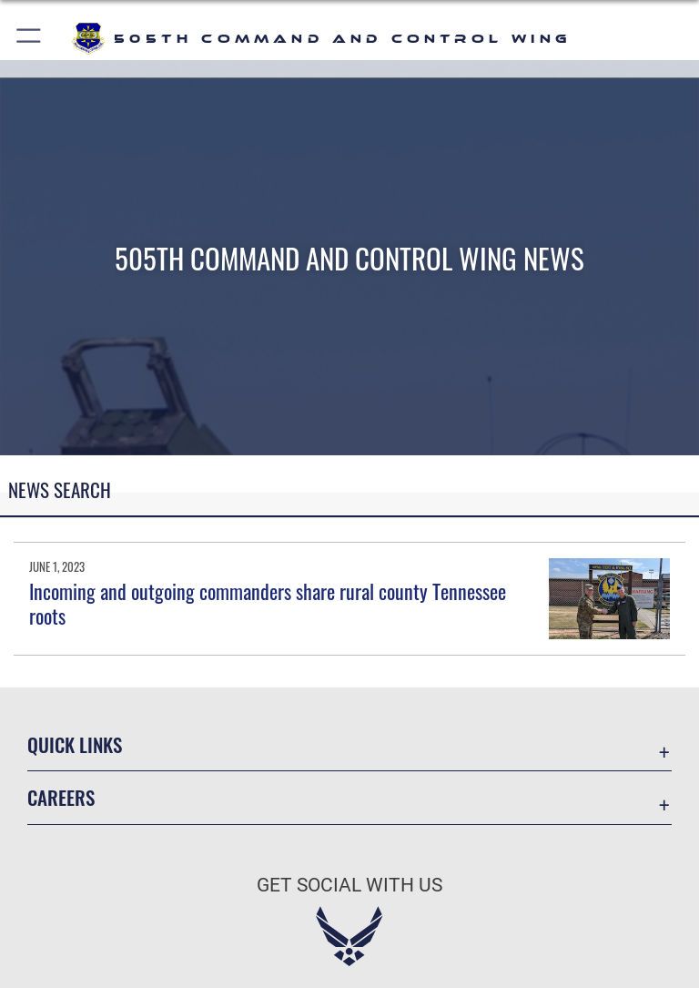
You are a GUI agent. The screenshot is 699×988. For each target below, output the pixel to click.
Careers (61, 797)
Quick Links (74, 744)
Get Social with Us (349, 885)
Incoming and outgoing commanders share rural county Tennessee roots (267, 602)
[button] (29, 38)
